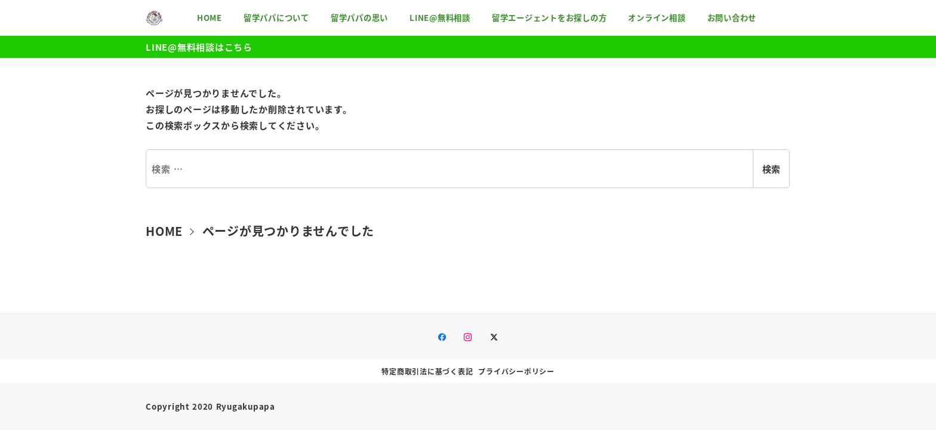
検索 (771, 168)
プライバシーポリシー (516, 371)
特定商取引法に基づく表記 (427, 371)
